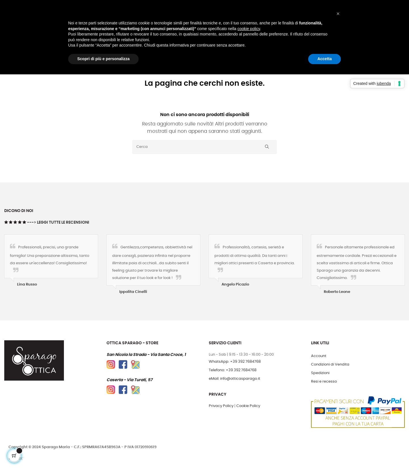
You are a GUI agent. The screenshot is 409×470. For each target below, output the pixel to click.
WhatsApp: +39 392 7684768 (235, 362)
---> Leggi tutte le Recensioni (58, 222)
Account (318, 356)
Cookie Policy (248, 406)
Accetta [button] (324, 58)
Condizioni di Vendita (330, 364)
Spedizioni (320, 373)
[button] (338, 13)
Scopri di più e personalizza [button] (103, 58)
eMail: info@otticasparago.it (234, 379)
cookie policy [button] (248, 28)
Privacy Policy (221, 406)
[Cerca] (204, 147)
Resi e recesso (324, 381)
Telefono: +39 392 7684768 (232, 370)
